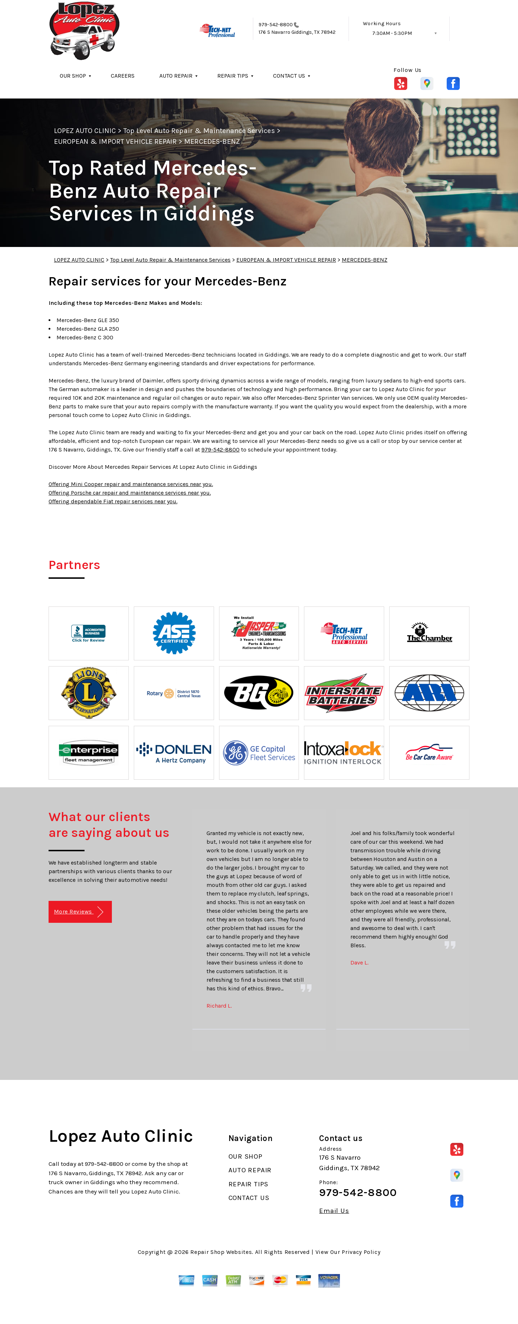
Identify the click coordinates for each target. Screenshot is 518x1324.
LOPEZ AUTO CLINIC (85, 131)
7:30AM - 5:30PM (392, 33)
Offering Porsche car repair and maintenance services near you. (130, 492)
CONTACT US (289, 75)
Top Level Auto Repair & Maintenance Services (199, 131)
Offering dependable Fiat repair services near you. (113, 501)
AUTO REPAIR (175, 75)
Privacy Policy (361, 1252)
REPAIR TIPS (232, 75)
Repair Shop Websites (221, 1252)
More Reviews (78, 912)
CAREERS (123, 75)
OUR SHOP (73, 75)
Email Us (334, 1211)
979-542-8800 (276, 25)
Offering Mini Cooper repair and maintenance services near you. (131, 484)
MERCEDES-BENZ (212, 141)
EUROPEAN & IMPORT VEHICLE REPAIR (115, 141)
